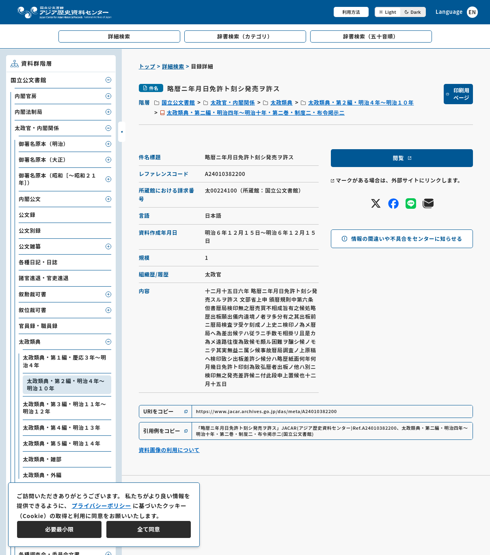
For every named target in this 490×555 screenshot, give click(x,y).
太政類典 (281, 102)
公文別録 (30, 230)
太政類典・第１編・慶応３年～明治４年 (64, 361)
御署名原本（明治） (44, 144)
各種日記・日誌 (38, 262)
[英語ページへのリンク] (457, 11)
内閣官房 (26, 96)
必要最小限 (59, 529)
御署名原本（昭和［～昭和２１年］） (58, 178)
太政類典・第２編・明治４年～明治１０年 (361, 102)
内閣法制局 (29, 112)
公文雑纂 (30, 246)
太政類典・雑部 (42, 459)
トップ (147, 66)
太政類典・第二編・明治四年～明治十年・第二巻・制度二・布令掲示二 (256, 112)
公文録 (27, 215)
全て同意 (148, 529)
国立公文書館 (178, 102)
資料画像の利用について (169, 450)
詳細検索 (173, 66)
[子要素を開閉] (108, 80)
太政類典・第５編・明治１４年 (62, 443)
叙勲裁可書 (33, 294)
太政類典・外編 (42, 475)
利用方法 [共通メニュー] (351, 12)
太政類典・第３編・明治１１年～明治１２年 (64, 407)
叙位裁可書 (33, 310)
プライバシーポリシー (101, 505)
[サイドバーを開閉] (121, 132)
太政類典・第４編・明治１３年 (62, 427)
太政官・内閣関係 (232, 102)
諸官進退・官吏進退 (44, 278)
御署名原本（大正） (44, 159)
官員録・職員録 (38, 326)
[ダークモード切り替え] (400, 12)
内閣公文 (30, 199)
